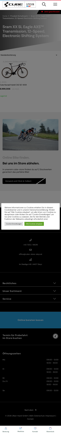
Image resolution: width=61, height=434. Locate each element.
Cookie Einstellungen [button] (14, 224)
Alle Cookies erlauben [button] (34, 224)
